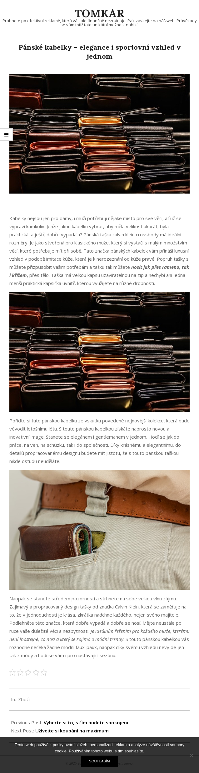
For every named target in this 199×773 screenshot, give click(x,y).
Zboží (24, 699)
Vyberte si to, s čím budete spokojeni (86, 722)
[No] (191, 755)
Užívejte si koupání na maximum (72, 730)
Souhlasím (99, 761)
